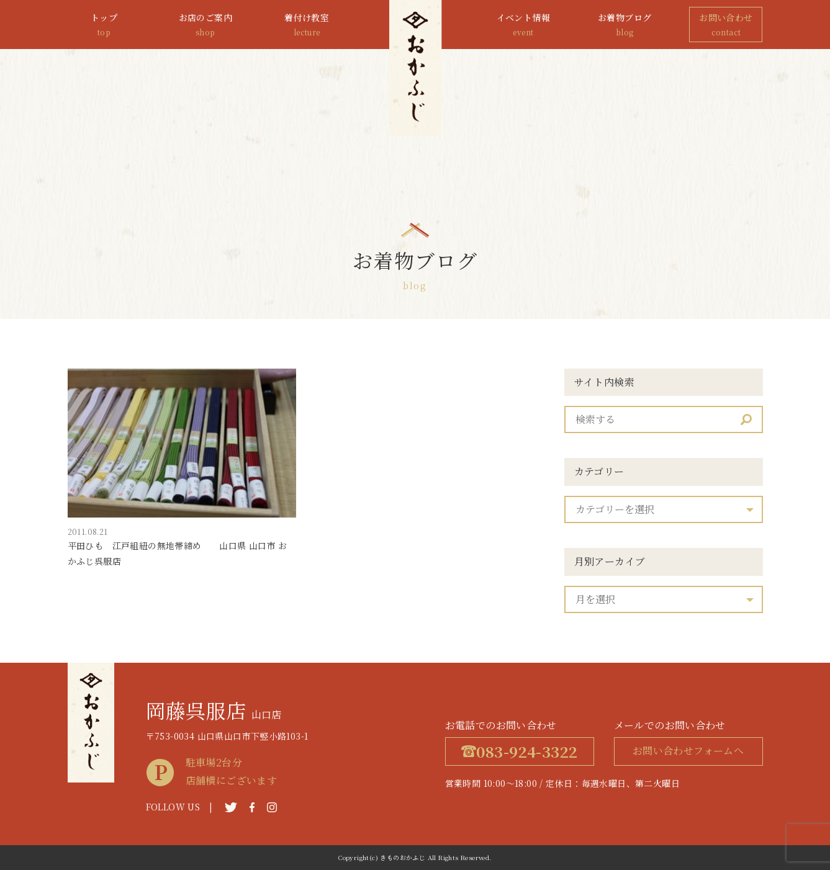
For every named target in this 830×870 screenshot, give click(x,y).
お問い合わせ (726, 25)
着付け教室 (306, 25)
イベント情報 (523, 25)
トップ (104, 25)
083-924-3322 (519, 751)
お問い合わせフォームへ (688, 750)
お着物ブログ (624, 25)
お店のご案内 (205, 25)
